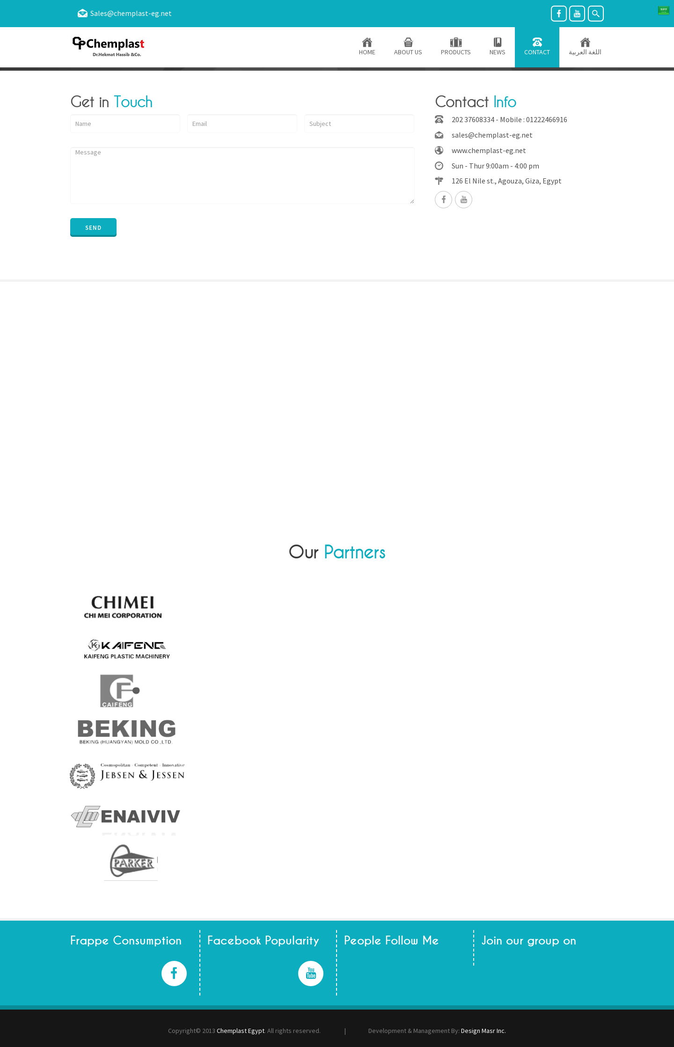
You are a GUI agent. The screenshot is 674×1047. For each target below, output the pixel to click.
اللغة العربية (585, 47)
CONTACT (537, 47)
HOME (367, 47)
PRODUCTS (456, 47)
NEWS (498, 47)
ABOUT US (408, 47)
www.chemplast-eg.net (489, 150)
